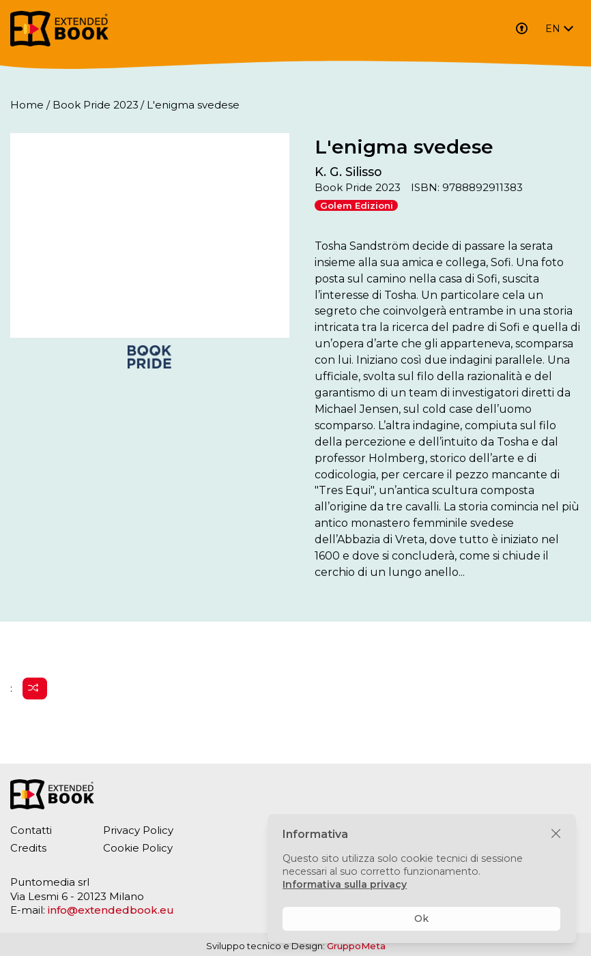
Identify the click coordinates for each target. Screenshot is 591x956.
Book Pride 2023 (96, 104)
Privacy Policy (138, 830)
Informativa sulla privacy (345, 884)
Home (27, 104)
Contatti (31, 830)
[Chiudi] (555, 834)
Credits (28, 847)
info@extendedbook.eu (111, 909)
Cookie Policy (138, 847)
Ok (421, 918)
